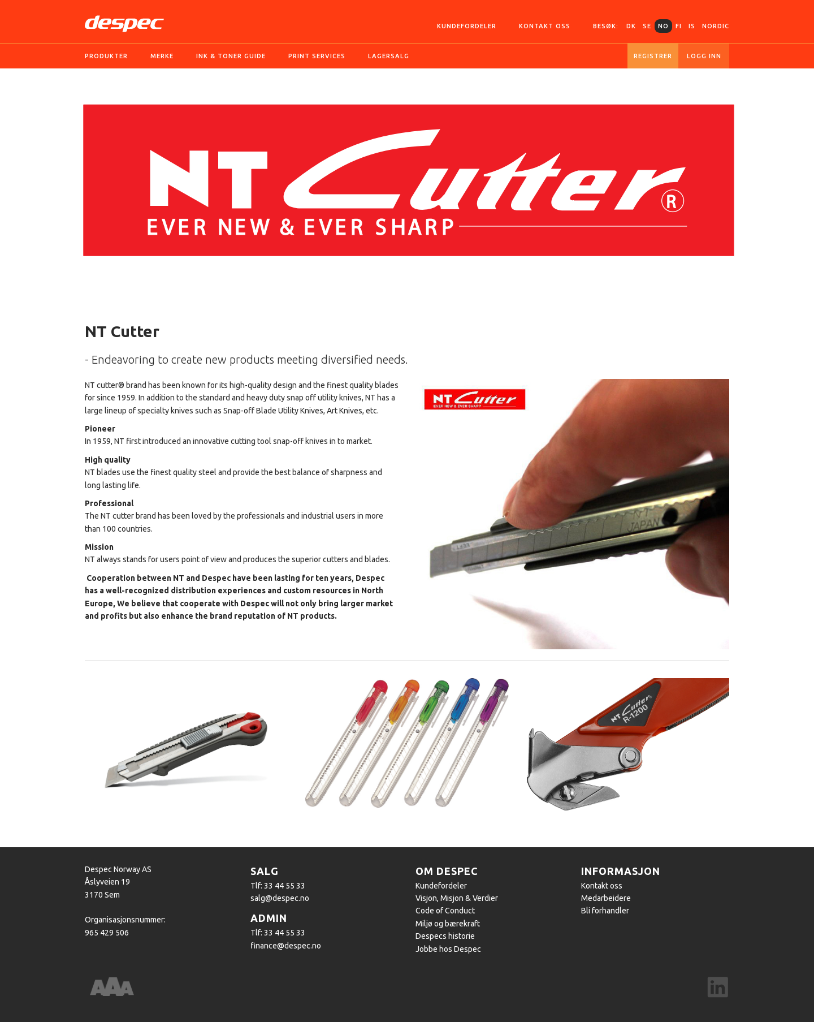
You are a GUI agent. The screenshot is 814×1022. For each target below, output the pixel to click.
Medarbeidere (606, 898)
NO (663, 26)
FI (679, 26)
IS (692, 26)
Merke (162, 56)
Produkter (106, 56)
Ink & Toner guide (231, 56)
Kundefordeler (466, 26)
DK (631, 26)
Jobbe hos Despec (448, 949)
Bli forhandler (605, 910)
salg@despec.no (279, 898)
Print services (316, 56)
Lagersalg (388, 56)
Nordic (715, 26)
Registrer (653, 56)
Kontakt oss (544, 26)
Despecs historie (445, 936)
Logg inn (704, 56)
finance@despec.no (285, 945)
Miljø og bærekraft (447, 923)
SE (647, 26)
